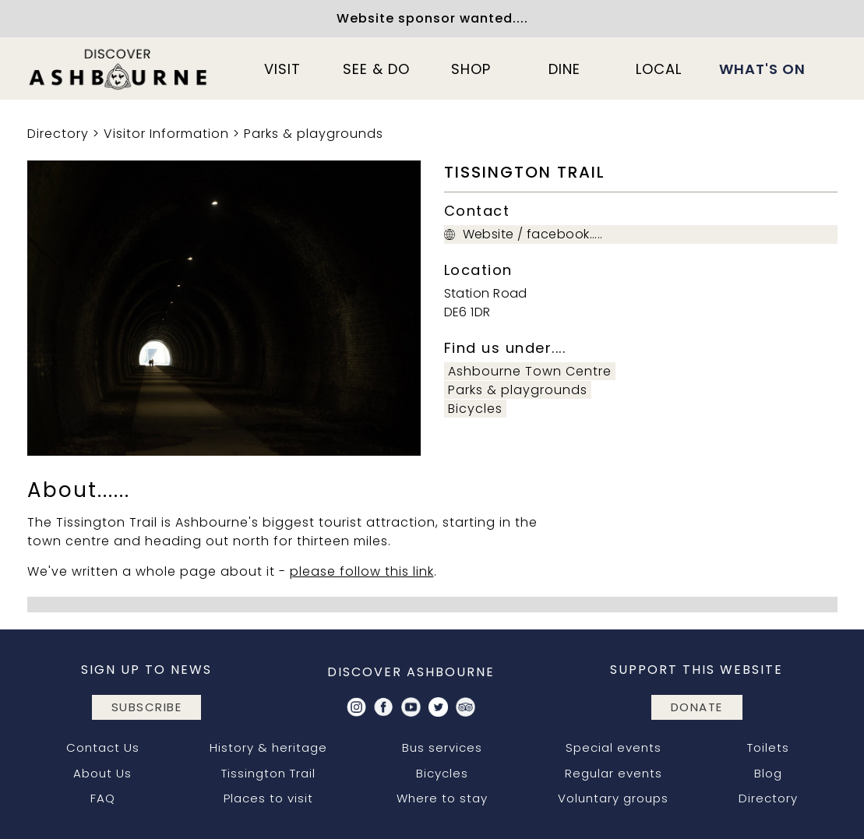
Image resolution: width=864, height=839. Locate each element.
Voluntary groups (613, 798)
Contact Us (102, 747)
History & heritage (268, 747)
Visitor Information (166, 134)
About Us (102, 773)
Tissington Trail (268, 773)
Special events (613, 747)
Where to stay (442, 798)
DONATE (697, 707)
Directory (58, 134)
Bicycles (475, 409)
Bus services (442, 747)
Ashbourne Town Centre (530, 371)
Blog (768, 773)
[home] (119, 68)
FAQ (102, 798)
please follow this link (362, 571)
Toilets (768, 747)
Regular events (613, 773)
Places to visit (268, 798)
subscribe (146, 707)
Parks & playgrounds (313, 134)
